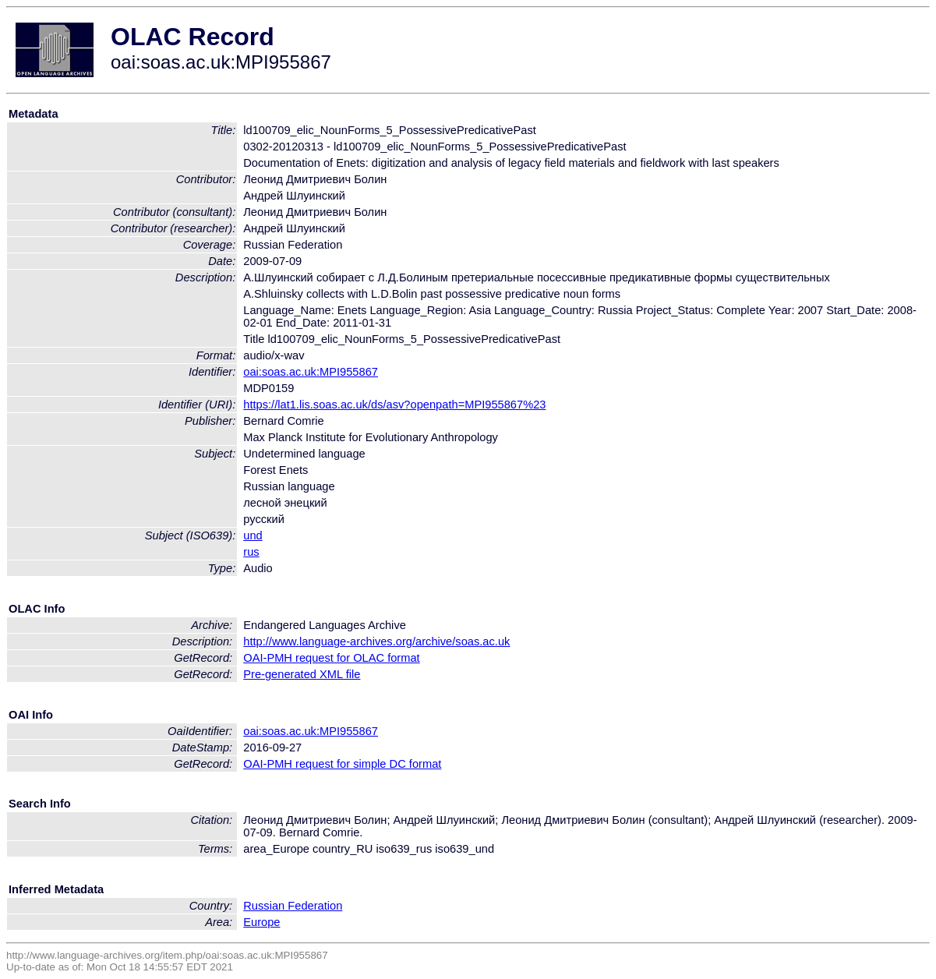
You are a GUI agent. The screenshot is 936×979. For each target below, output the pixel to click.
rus (251, 552)
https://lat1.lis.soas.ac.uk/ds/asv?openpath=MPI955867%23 (394, 404)
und (252, 535)
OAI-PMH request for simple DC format (342, 764)
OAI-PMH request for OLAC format (331, 658)
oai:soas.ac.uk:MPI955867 (310, 372)
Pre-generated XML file (301, 674)
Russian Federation (292, 905)
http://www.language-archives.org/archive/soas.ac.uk (376, 641)
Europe (261, 922)
